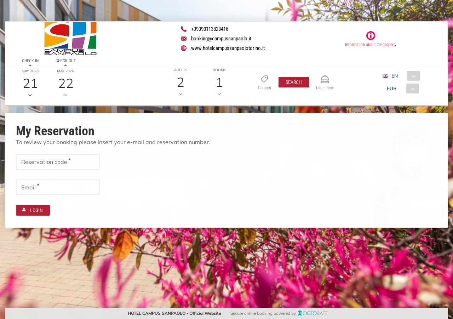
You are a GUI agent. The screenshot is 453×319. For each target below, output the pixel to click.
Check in (30, 61)
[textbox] (58, 162)
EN (394, 76)
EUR (392, 88)
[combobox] (404, 75)
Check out (66, 61)
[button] (294, 82)
